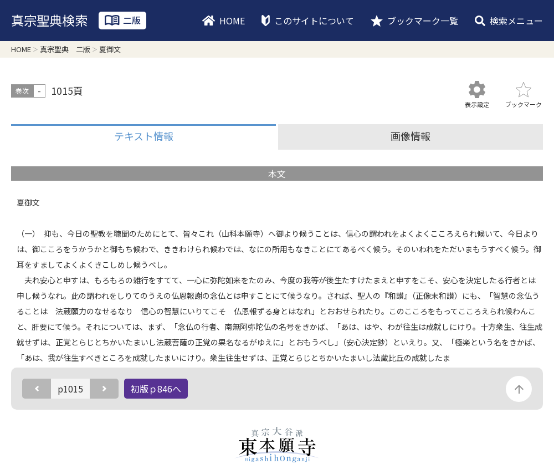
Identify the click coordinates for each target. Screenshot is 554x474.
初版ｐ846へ (156, 388)
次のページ (104, 389)
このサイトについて (314, 20)
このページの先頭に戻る (519, 389)
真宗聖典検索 (49, 20)
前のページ (36, 389)
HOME (232, 20)
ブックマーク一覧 (422, 20)
